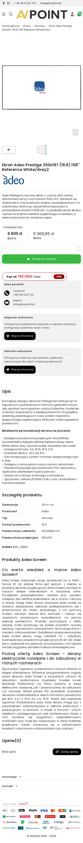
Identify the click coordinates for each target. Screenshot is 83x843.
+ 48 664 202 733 (25, 3)
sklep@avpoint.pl (50, 3)
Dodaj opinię (67, 752)
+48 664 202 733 (23, 294)
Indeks (7, 547)
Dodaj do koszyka (41, 259)
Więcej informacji (19, 336)
